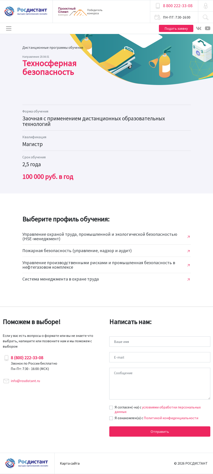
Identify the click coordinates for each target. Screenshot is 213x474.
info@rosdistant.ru (25, 380)
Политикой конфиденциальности (171, 418)
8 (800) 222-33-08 (27, 357)
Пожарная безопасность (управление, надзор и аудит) (77, 250)
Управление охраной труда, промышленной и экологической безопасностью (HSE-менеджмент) (99, 236)
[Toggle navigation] (9, 28)
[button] (205, 5)
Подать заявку (176, 28)
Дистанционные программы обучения (52, 47)
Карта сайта (70, 463)
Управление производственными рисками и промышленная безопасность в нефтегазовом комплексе (98, 264)
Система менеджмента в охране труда (60, 279)
